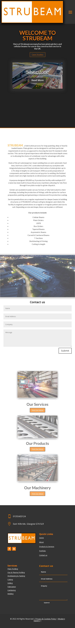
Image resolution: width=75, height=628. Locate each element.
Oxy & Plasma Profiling (16, 572)
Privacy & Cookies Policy (45, 619)
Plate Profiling (13, 569)
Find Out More (37, 410)
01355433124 (19, 516)
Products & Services (46, 546)
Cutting (10, 579)
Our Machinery (37, 487)
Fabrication (12, 587)
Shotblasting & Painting (16, 576)
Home (41, 538)
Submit (65, 350)
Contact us (43, 555)
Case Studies (37, 54)
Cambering (12, 590)
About (41, 542)
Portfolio (42, 551)
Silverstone (37, 72)
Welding (10, 594)
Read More (37, 80)
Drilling (10, 583)
